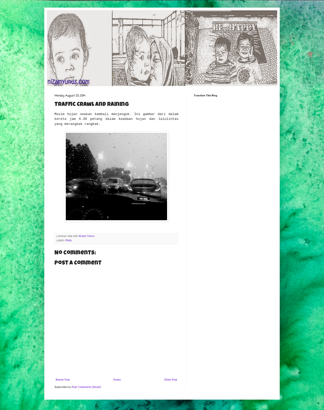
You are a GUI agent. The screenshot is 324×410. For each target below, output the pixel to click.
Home (117, 379)
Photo (68, 240)
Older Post (170, 379)
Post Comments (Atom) (86, 387)
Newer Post (63, 379)
